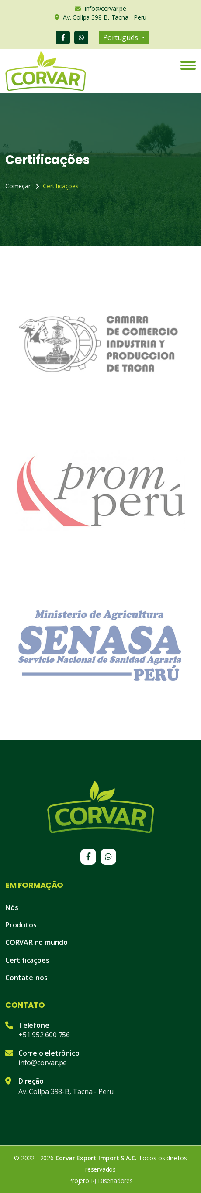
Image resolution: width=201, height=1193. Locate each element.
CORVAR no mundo (36, 942)
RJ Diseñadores (112, 1180)
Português (121, 37)
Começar (18, 186)
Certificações (27, 960)
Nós (11, 907)
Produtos (20, 925)
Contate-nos (26, 977)
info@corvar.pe (42, 1062)
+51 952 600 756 (44, 1035)
